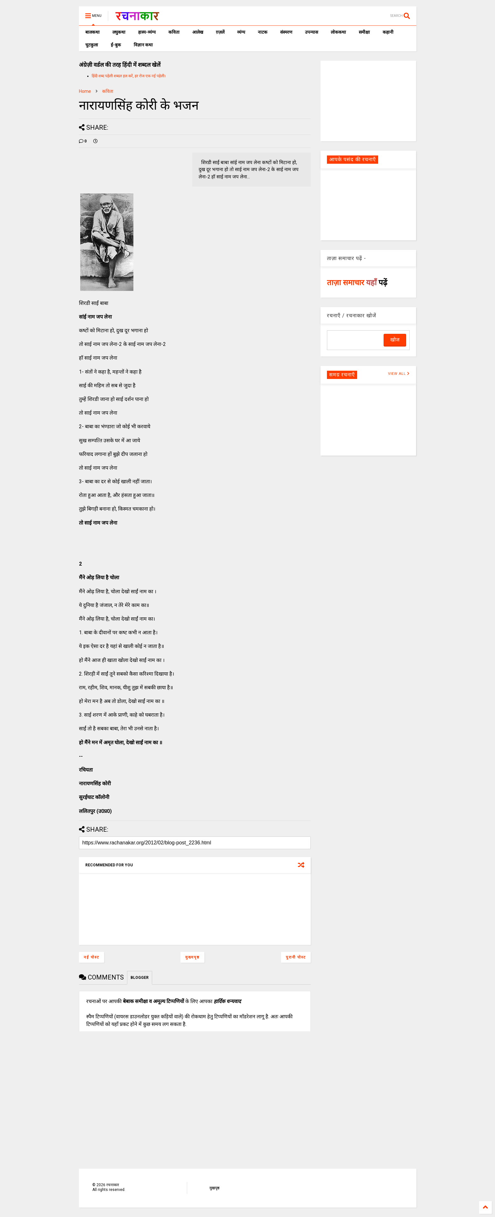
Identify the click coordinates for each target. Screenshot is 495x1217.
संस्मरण (286, 32)
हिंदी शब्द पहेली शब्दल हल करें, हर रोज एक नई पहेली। (129, 76)
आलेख (197, 32)
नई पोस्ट (91, 957)
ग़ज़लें (220, 32)
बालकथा (92, 32)
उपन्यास (311, 32)
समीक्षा (364, 32)
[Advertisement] (368, 100)
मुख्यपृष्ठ (192, 957)
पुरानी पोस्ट (296, 957)
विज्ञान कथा (143, 44)
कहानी (388, 32)
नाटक (262, 32)
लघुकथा (118, 32)
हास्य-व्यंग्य (147, 32)
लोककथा (338, 32)
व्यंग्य (241, 32)
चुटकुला (91, 44)
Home (85, 91)
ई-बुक (116, 44)
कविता (174, 32)
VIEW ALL (399, 374)
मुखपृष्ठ (214, 1188)
